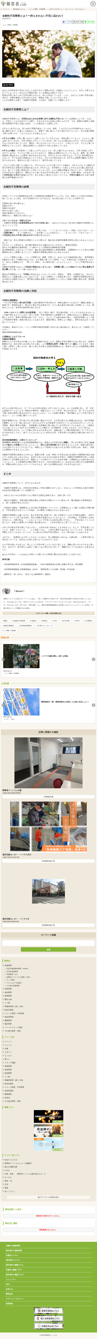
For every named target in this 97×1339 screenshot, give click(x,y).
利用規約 (9, 1304)
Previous (3, 659)
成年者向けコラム (13, 1260)
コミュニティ (11, 1279)
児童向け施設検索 (13, 1246)
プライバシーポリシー (15, 1299)
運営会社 (9, 1294)
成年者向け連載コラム (15, 1265)
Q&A (8, 1284)
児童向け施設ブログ (14, 1270)
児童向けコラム (12, 1255)
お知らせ (9, 1289)
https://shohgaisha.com (12, 332)
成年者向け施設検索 (14, 1250)
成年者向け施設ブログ (15, 1275)
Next (93, 659)
